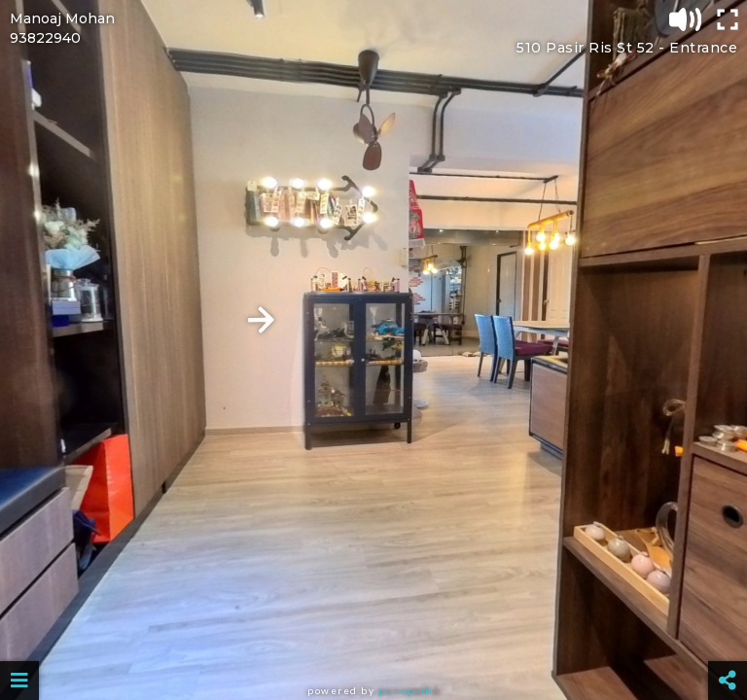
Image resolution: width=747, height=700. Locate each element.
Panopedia (409, 690)
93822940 (45, 38)
